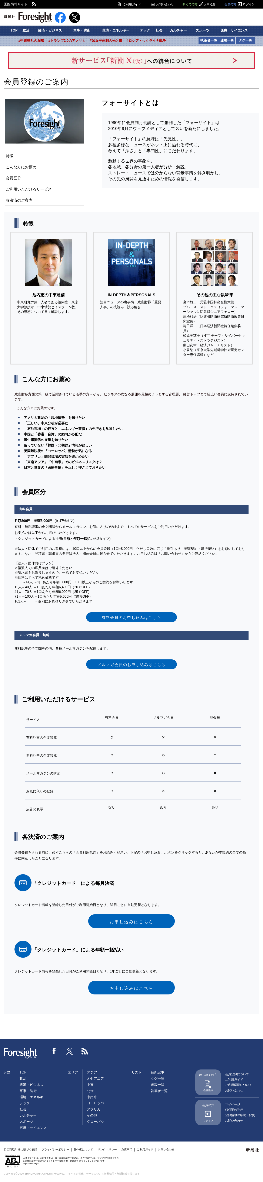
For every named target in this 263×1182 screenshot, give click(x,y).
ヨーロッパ (95, 1103)
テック (145, 30)
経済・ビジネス (50, 30)
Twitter (69, 1051)
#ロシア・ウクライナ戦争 (146, 40)
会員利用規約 (86, 852)
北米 (90, 1091)
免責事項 (126, 1149)
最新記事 (157, 1072)
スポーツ (202, 30)
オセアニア (95, 1078)
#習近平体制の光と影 (106, 40)
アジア (92, 1072)
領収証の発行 (234, 1109)
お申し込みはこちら (132, 921)
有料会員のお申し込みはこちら (131, 618)
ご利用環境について (238, 1085)
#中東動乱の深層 (31, 40)
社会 (159, 30)
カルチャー (178, 30)
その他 (92, 1115)
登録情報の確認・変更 (240, 1115)
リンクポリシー (107, 1149)
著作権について (83, 1149)
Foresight (20, 1053)
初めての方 (199, 4)
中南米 (92, 1097)
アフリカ (93, 1109)
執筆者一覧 (208, 40)
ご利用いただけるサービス (29, 189)
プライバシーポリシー (55, 1149)
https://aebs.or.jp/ (31, 1163)
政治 (26, 30)
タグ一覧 (245, 40)
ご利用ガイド (132, 4)
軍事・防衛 (81, 30)
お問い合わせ (165, 4)
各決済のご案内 (19, 200)
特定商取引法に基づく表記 (20, 1149)
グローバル (95, 1121)
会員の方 (239, 4)
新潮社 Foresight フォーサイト (28, 17)
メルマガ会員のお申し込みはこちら (131, 665)
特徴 (9, 156)
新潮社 (252, 1150)
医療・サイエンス (234, 30)
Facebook (54, 1051)
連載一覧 (227, 40)
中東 (90, 1085)
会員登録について (237, 1074)
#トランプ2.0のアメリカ (67, 40)
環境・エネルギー (115, 30)
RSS (34, 4)
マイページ (232, 1104)
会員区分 (13, 178)
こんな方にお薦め (21, 167)
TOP (14, 30)
